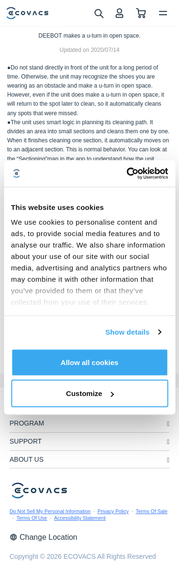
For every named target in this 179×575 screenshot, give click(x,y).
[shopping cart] (141, 13)
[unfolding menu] (168, 424)
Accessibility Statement (79, 518)
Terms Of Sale (152, 511)
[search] (98, 13)
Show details (127, 332)
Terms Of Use (32, 518)
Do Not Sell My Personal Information (50, 511)
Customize (90, 393)
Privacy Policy (112, 511)
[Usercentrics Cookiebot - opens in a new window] (127, 174)
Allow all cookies (89, 362)
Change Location (43, 537)
